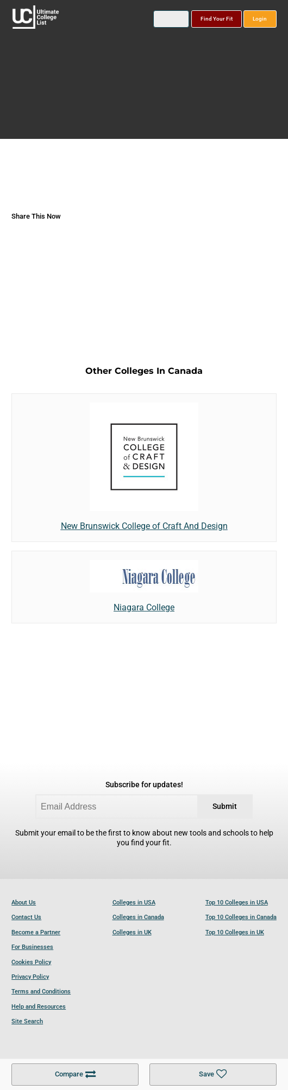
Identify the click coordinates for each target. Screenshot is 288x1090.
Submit (224, 806)
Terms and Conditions (41, 991)
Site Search (27, 1021)
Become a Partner (35, 932)
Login (260, 19)
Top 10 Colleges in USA (236, 902)
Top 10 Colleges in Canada (241, 917)
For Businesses (32, 947)
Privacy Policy (30, 976)
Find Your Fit (217, 19)
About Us (23, 902)
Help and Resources (38, 1006)
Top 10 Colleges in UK (234, 932)
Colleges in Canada (138, 917)
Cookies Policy (31, 962)
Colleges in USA (133, 902)
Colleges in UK (132, 932)
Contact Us (26, 917)
